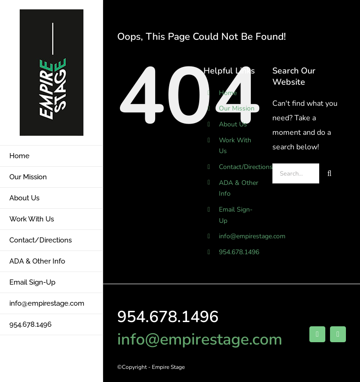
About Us (233, 124)
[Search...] (295, 173)
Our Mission (237, 108)
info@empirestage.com (252, 236)
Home (228, 92)
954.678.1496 (239, 252)
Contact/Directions (246, 166)
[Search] (329, 173)
